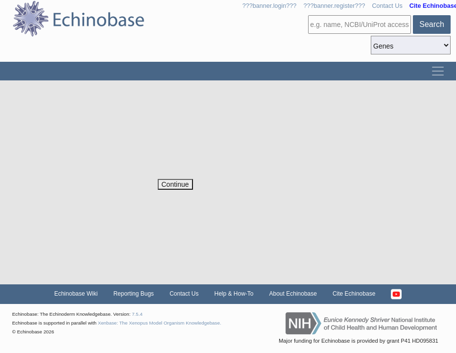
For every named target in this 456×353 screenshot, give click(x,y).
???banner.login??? (269, 5)
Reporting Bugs (133, 293)
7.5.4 (137, 314)
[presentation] (232, 160)
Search (431, 24)
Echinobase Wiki (76, 293)
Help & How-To (233, 293)
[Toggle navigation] (438, 71)
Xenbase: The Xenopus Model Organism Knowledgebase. (159, 323)
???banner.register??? (334, 5)
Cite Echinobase (354, 293)
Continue (175, 184)
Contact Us (387, 5)
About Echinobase (293, 293)
